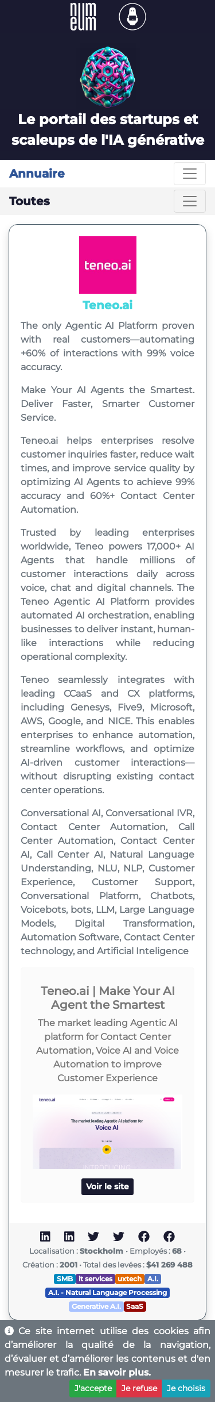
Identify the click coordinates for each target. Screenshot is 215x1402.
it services (95, 1278)
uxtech (130, 1278)
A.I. (152, 1278)
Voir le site (107, 1186)
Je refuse (139, 1388)
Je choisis (186, 1388)
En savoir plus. (117, 1372)
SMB (65, 1278)
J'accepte (93, 1388)
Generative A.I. (96, 1306)
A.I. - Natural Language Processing (107, 1292)
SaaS (134, 1306)
